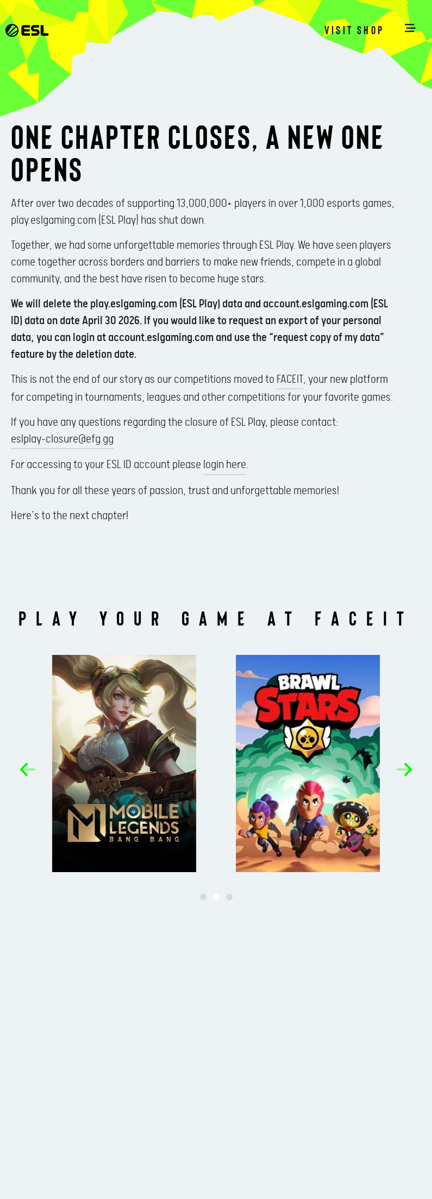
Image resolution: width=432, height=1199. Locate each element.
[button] (27, 769)
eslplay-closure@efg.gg (62, 439)
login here (224, 464)
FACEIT (290, 379)
